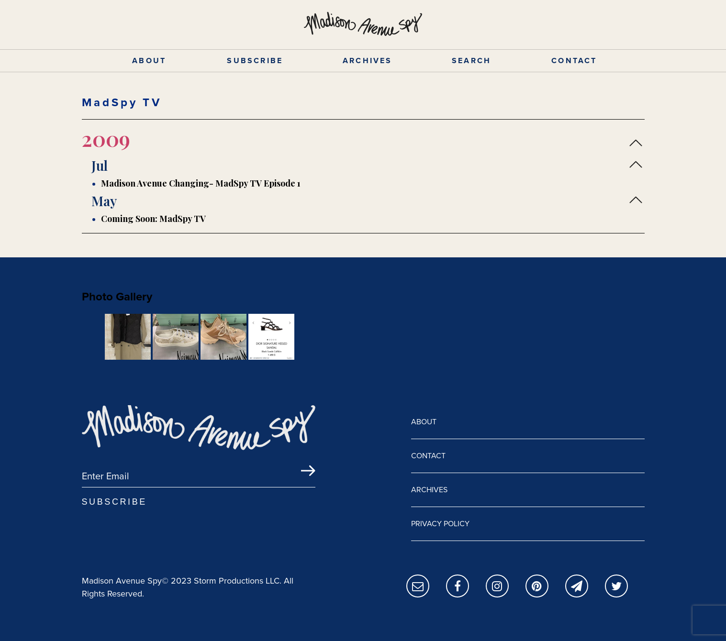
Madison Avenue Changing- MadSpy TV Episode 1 (201, 183)
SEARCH (471, 60)
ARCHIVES (367, 60)
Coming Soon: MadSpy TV (153, 218)
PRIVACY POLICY (440, 523)
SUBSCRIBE (255, 60)
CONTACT (574, 60)
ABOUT (149, 60)
